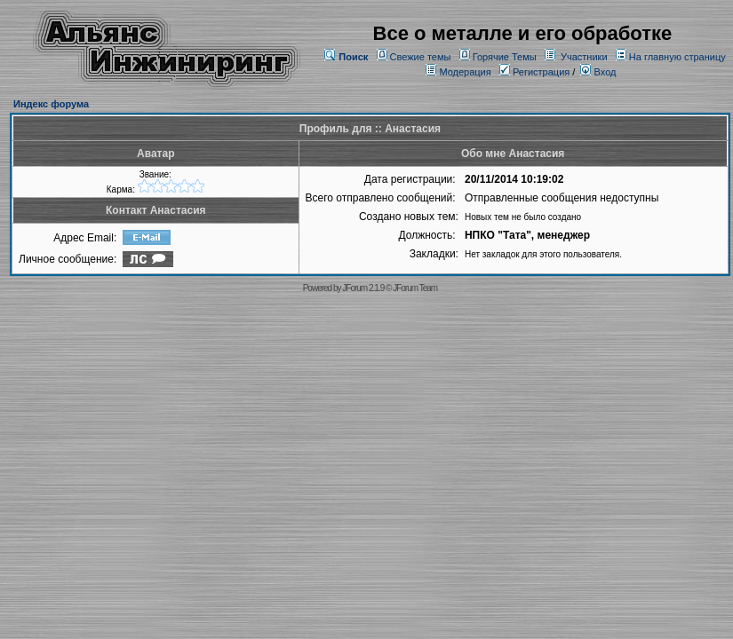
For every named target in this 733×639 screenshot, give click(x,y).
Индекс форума (51, 104)
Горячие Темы (505, 56)
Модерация (464, 72)
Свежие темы (420, 56)
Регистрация (534, 72)
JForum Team (415, 288)
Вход (598, 72)
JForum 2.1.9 (363, 288)
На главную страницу (677, 56)
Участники (584, 56)
